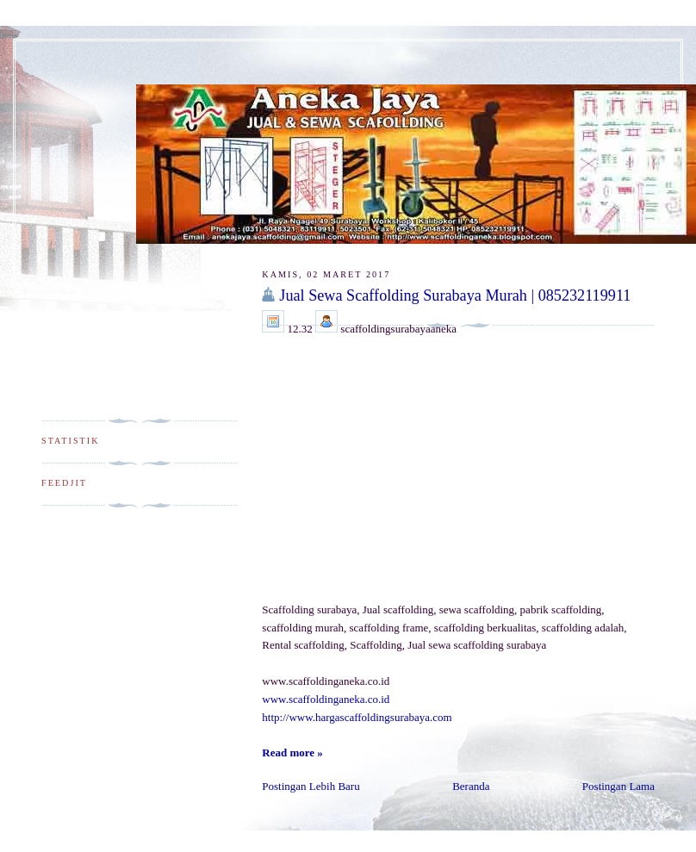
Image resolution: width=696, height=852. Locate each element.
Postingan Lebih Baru (310, 786)
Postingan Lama (618, 786)
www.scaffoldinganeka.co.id (325, 699)
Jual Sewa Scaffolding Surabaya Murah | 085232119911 (455, 295)
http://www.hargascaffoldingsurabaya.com (356, 717)
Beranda (470, 786)
